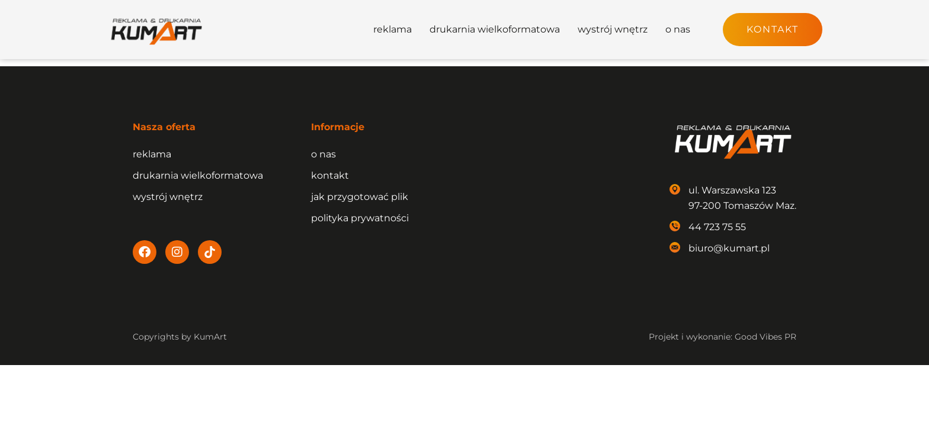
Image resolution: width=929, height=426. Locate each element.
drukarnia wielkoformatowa (495, 29)
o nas (677, 29)
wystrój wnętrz (613, 29)
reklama (392, 29)
